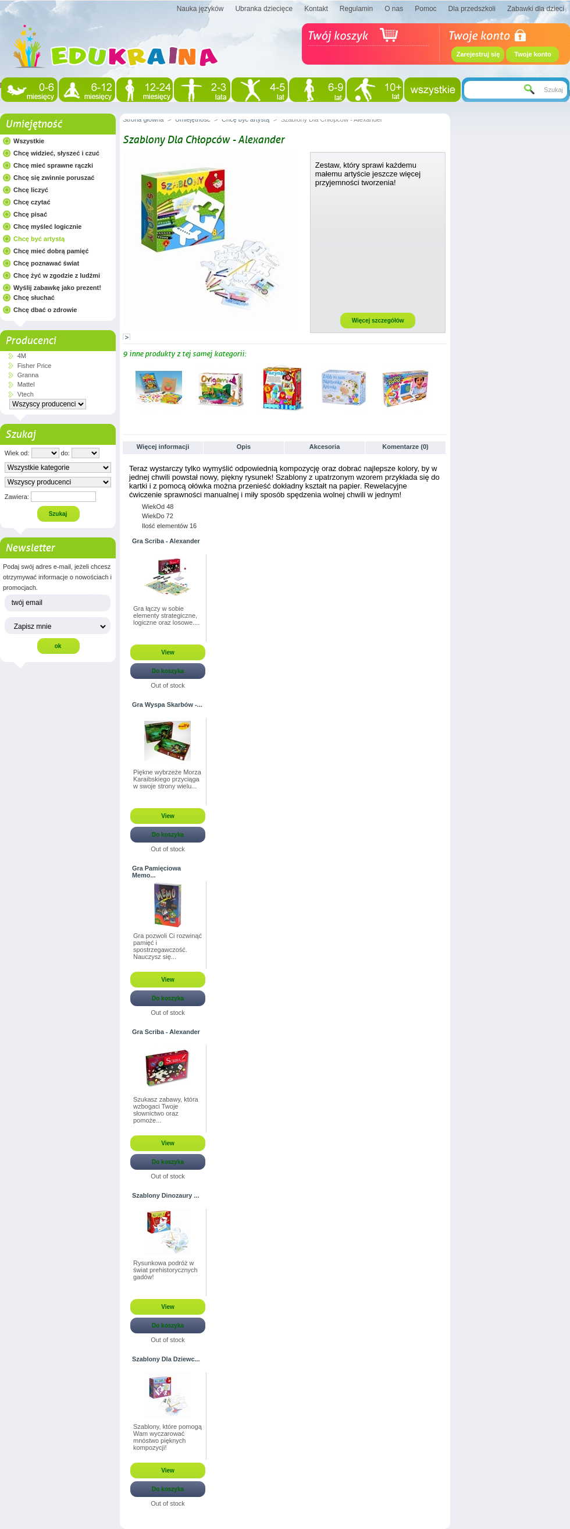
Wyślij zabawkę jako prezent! (57, 287)
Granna (28, 374)
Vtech (25, 394)
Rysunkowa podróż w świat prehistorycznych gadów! (165, 1269)
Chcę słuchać (34, 297)
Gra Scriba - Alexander (166, 540)
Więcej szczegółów (378, 320)
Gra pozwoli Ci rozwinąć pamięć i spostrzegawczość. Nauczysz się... (167, 946)
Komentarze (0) (405, 446)
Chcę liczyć (30, 189)
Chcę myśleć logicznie (47, 226)
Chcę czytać (32, 202)
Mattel (26, 384)
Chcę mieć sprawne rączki (53, 165)
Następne (442, 387)
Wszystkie (28, 140)
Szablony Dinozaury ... (165, 1195)
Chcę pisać (30, 214)
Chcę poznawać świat (46, 263)
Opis (244, 446)
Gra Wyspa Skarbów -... (167, 704)
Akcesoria (324, 446)
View (167, 652)
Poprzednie (125, 387)
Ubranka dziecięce (264, 9)
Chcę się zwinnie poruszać (53, 177)
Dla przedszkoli (472, 9)
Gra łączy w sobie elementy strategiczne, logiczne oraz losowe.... (166, 615)
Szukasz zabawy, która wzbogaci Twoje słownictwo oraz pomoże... (165, 1110)
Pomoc (425, 9)
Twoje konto (532, 54)
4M (21, 355)
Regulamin (356, 9)
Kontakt (316, 9)
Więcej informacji (163, 446)
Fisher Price (34, 365)
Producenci (30, 340)
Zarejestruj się (478, 54)
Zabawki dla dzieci (535, 9)
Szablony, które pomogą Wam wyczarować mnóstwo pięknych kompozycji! (167, 1437)
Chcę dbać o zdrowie (45, 309)
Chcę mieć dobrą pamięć (51, 250)
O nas (393, 9)
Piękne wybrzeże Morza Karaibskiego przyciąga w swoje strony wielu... (167, 779)
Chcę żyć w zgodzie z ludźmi (56, 275)
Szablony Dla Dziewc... (166, 1358)
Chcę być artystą (39, 238)
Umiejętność (33, 124)
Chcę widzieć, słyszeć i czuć (56, 153)
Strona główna (143, 119)
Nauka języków (200, 9)
